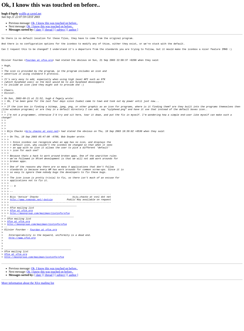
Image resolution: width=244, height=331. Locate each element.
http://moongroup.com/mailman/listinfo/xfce (40, 248)
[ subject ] (61, 29)
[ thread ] (48, 29)
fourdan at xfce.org (39, 65)
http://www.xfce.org (22, 278)
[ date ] (38, 29)
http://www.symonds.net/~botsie (31, 232)
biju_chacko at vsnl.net (42, 150)
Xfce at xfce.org (21, 245)
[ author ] (72, 29)
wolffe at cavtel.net (30, 13)
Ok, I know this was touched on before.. (54, 23)
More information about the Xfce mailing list (27, 327)
